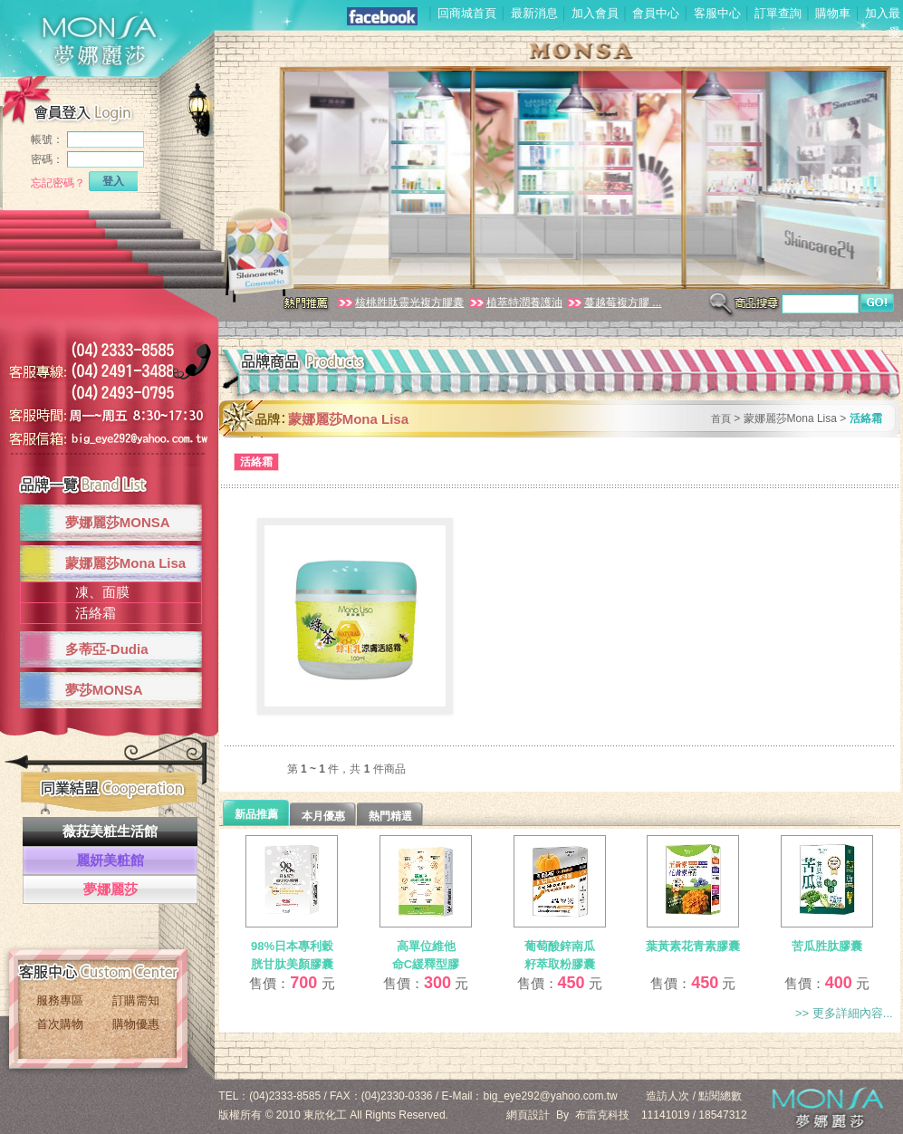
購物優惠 (135, 1024)
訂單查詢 (778, 13)
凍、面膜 (102, 592)
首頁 (721, 418)
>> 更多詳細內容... (844, 1013)
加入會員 (595, 13)
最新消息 (534, 13)
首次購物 (59, 1024)
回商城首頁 (466, 13)
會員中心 (655, 13)
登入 (113, 181)
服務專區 (59, 1000)
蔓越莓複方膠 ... (613, 302)
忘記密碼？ (58, 183)
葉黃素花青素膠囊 (693, 946)
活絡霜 (95, 612)
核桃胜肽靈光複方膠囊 (400, 302)
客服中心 (717, 13)
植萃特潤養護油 (514, 302)
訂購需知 (135, 1000)
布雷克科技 (602, 1115)
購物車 (832, 13)
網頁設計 (528, 1115)
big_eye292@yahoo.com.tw (551, 1096)
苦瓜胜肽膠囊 (827, 946)
